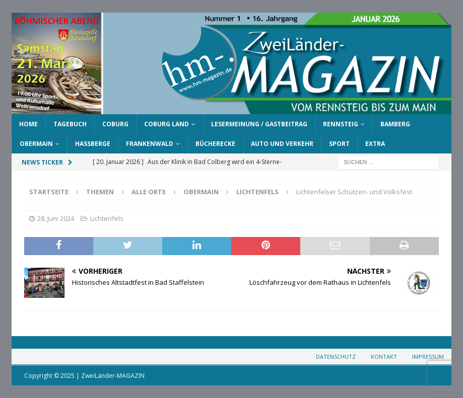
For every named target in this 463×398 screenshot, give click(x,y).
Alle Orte (148, 191)
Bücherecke (215, 143)
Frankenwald (149, 143)
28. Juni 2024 (55, 218)
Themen (100, 191)
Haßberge (92, 143)
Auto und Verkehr (282, 143)
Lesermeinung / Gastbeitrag (259, 124)
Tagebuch (70, 124)
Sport (339, 143)
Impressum (428, 356)
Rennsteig (340, 124)
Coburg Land (166, 124)
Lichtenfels (106, 218)
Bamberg (395, 124)
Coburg (115, 124)
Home (28, 124)
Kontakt (384, 356)
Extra (375, 143)
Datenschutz (336, 356)
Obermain (36, 143)
